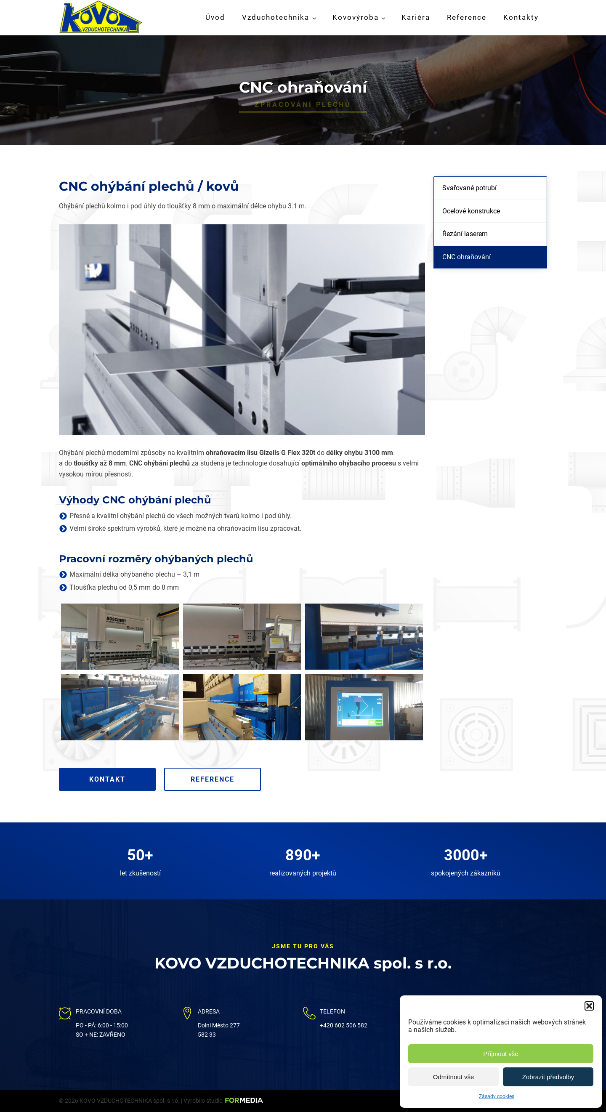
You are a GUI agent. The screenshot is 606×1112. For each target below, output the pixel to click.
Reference (466, 17)
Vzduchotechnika (275, 17)
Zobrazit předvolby (548, 1076)
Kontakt (107, 779)
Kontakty (521, 17)
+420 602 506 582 (343, 1025)
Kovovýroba (355, 17)
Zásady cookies (496, 1096)
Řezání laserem (465, 234)
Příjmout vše (500, 1053)
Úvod (215, 17)
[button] (589, 1006)
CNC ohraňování (466, 257)
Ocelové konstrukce (471, 211)
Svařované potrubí (469, 188)
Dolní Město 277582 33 (219, 1030)
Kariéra (415, 17)
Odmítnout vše (453, 1076)
